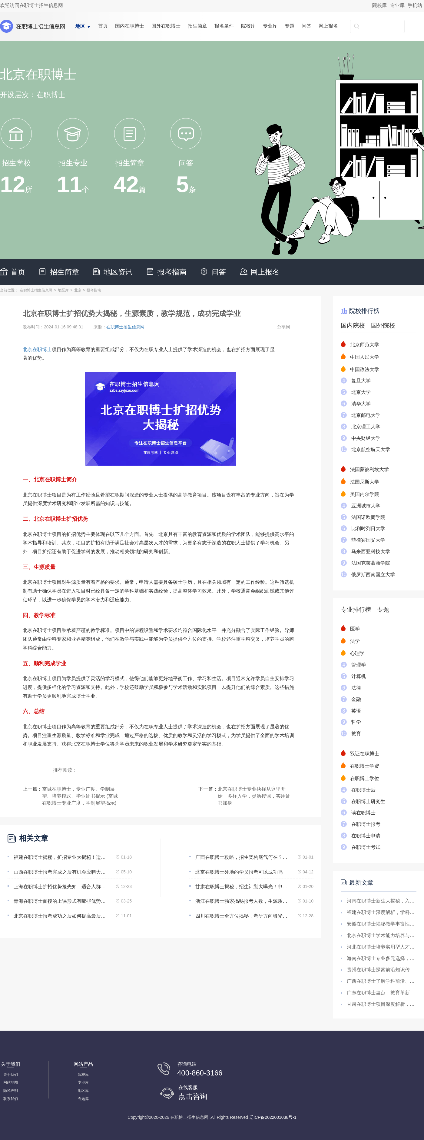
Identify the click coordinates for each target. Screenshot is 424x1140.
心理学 (357, 653)
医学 (355, 628)
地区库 (63, 290)
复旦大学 (361, 380)
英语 (356, 710)
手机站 (415, 5)
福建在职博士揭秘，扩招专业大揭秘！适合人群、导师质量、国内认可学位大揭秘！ (61, 857)
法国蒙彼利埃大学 (369, 469)
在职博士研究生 (368, 801)
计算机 (358, 676)
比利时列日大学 (368, 528)
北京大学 (361, 392)
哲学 (356, 722)
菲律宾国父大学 (368, 540)
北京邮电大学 (365, 415)
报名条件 (224, 25)
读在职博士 (363, 812)
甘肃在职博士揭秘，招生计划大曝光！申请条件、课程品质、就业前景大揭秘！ (242, 886)
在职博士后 (363, 790)
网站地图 (10, 1082)
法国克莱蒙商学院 (370, 563)
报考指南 (172, 272)
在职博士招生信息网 (36, 290)
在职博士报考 (365, 824)
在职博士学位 (364, 778)
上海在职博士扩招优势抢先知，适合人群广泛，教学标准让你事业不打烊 (61, 886)
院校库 (379, 5)
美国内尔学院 (364, 494)
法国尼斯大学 (364, 481)
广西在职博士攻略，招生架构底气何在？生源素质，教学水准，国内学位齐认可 (242, 857)
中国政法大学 (364, 369)
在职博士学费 (364, 766)
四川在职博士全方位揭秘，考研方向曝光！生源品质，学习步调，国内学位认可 (242, 916)
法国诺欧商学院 (368, 517)
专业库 (397, 5)
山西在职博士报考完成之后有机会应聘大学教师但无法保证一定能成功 (61, 872)
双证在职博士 (364, 753)
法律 (356, 687)
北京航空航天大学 (370, 449)
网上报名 (328, 25)
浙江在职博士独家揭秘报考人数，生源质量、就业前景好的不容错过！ (242, 901)
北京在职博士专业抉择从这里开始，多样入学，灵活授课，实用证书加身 (254, 796)
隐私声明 (10, 1090)
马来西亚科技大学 (370, 551)
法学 (355, 641)
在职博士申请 (365, 835)
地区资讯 (118, 272)
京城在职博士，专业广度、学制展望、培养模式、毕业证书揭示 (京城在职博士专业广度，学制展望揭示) (80, 796)
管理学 (358, 664)
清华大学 (361, 403)
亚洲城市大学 (365, 505)
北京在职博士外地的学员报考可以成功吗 (239, 872)
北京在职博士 (37, 349)
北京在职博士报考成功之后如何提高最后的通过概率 (61, 916)
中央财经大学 (365, 438)
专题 (289, 25)
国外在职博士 (166, 25)
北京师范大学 (364, 344)
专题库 (83, 1099)
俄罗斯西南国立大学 (373, 574)
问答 (306, 25)
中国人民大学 (364, 357)
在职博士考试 (365, 847)
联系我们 (10, 1099)
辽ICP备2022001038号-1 (272, 1117)
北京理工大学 (365, 426)
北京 (77, 290)
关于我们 (10, 1074)
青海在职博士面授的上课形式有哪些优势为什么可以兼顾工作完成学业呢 (61, 901)
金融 (356, 699)
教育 (356, 733)
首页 (103, 25)
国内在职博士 (129, 25)
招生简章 (197, 25)
